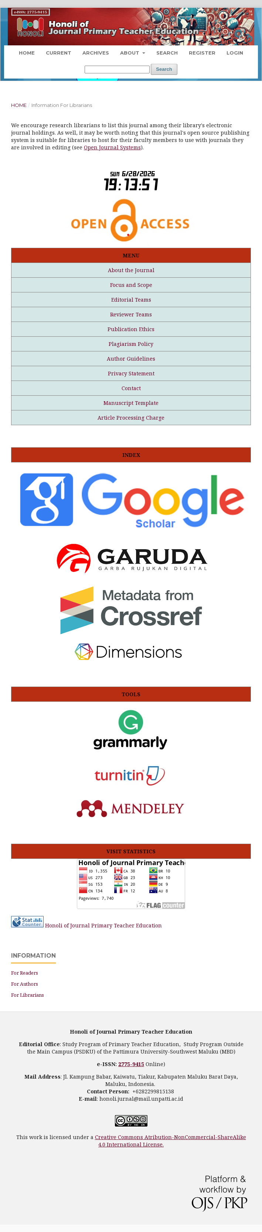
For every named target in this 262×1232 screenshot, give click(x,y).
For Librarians (27, 995)
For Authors (24, 984)
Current (58, 53)
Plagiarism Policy (131, 343)
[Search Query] (117, 69)
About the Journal (131, 270)
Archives (95, 53)
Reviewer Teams (131, 314)
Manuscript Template (131, 402)
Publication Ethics (131, 329)
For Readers (24, 972)
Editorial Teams (131, 299)
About (130, 53)
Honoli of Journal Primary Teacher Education (103, 925)
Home (27, 53)
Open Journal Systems (112, 147)
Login (235, 53)
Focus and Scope (131, 284)
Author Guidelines (131, 358)
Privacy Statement (131, 373)
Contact (131, 388)
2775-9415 (131, 1064)
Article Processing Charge (131, 417)
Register (202, 53)
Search (167, 53)
